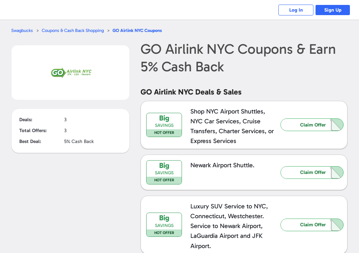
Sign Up (332, 10)
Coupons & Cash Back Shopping (73, 30)
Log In (296, 10)
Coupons (137, 30)
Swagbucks (22, 30)
